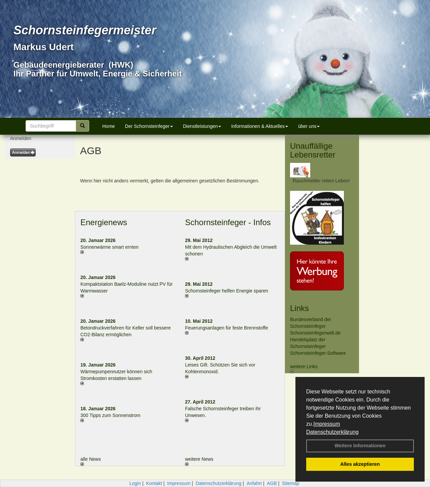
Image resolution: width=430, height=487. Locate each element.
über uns (309, 126)
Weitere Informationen (360, 445)
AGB (272, 483)
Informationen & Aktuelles (259, 126)
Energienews (103, 222)
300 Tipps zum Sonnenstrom (110, 415)
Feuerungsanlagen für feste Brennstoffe (226, 328)
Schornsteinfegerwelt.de (315, 333)
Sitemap (290, 483)
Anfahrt (254, 483)
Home (108, 126)
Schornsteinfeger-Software (318, 353)
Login (135, 483)
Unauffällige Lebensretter (312, 150)
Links (299, 308)
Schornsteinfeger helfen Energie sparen (226, 290)
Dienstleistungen (202, 126)
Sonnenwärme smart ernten (109, 247)
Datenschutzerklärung (332, 432)
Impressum (326, 424)
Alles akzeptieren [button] (360, 464)
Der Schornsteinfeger (149, 126)
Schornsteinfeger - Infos (228, 222)
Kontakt (154, 483)
